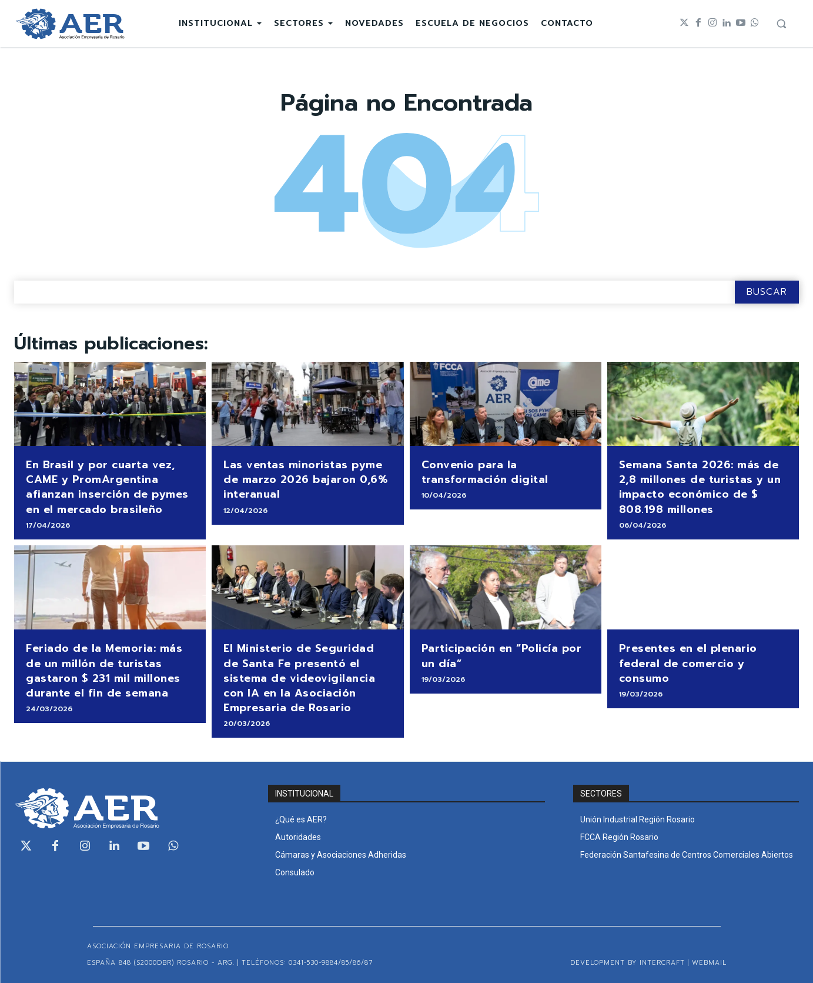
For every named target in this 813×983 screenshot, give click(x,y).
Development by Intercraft (627, 963)
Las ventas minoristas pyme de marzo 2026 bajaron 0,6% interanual (305, 479)
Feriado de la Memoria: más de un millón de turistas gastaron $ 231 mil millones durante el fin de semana (104, 670)
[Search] (767, 292)
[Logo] (70, 24)
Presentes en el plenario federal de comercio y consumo (688, 663)
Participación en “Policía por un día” (501, 655)
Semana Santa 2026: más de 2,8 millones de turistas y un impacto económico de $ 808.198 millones (700, 487)
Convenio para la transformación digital (484, 472)
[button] (781, 23)
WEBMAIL (709, 963)
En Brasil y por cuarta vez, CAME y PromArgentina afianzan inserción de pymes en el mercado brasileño (107, 487)
